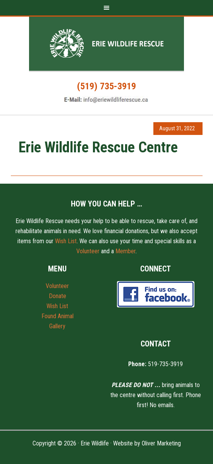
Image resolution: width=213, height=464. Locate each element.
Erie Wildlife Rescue (106, 43)
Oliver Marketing (161, 443)
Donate (57, 296)
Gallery (57, 326)
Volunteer (88, 251)
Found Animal (57, 316)
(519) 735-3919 (106, 86)
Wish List (66, 241)
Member (125, 251)
